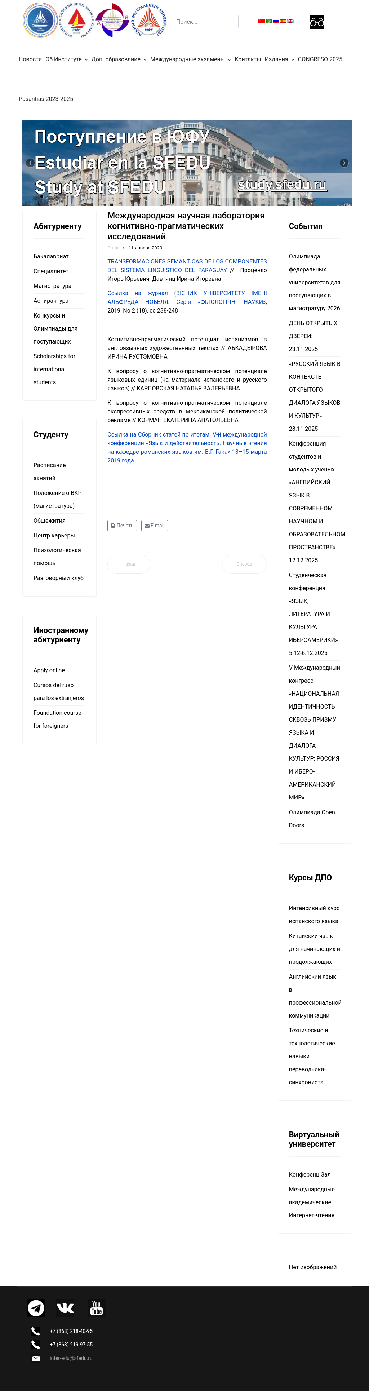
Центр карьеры (54, 535)
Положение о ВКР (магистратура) (58, 499)
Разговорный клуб (59, 578)
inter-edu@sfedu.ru (71, 1358)
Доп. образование (116, 59)
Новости (30, 59)
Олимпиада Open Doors (312, 819)
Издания (276, 59)
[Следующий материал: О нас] (244, 564)
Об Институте (63, 59)
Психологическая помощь (57, 557)
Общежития (50, 520)
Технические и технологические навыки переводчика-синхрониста (312, 1056)
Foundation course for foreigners (57, 719)
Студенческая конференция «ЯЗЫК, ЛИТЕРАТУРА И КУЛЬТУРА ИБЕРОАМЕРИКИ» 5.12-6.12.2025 (313, 614)
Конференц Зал (310, 1174)
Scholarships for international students (54, 369)
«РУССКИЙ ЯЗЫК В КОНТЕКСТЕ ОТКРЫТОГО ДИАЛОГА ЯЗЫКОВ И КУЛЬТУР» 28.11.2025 (315, 396)
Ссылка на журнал (137, 293)
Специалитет (51, 271)
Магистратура (52, 286)
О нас (113, 248)
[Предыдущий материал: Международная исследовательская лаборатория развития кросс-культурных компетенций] (128, 564)
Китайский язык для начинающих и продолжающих (314, 948)
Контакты (248, 59)
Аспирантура (51, 300)
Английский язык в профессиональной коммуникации (315, 996)
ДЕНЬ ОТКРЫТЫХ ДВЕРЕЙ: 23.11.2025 (313, 336)
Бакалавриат (51, 256)
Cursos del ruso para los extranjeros (59, 691)
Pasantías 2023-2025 (46, 99)
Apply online (49, 670)
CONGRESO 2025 (320, 59)
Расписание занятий (50, 472)
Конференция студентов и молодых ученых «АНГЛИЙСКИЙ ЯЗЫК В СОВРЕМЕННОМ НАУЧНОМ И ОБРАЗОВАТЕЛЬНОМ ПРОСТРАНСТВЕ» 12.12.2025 (315, 502)
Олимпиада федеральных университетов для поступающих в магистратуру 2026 (315, 282)
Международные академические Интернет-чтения (312, 1202)
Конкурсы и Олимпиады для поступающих (55, 328)
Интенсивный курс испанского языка (314, 915)
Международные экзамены (187, 59)
